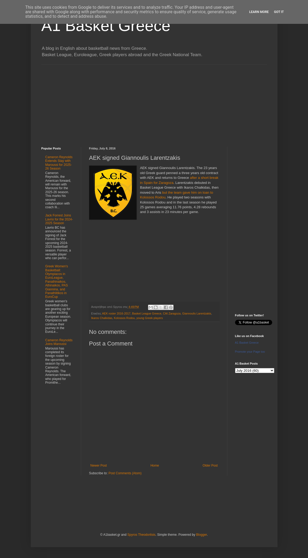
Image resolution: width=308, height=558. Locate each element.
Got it (279, 12)
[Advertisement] (154, 102)
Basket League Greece (146, 313)
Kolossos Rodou (124, 318)
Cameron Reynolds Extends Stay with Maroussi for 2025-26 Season (59, 162)
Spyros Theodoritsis (141, 535)
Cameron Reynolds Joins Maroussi (59, 342)
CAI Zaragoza (172, 313)
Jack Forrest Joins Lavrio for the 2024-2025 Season (59, 219)
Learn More (259, 12)
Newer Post (98, 465)
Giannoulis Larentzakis (196, 313)
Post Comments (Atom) (125, 473)
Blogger (201, 535)
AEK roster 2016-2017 (116, 313)
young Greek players (149, 318)
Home (154, 465)
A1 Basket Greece (106, 25)
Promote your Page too (250, 351)
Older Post (210, 465)
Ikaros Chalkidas (101, 318)
